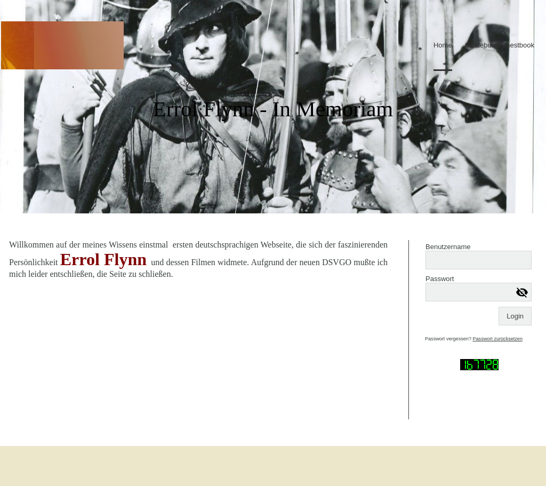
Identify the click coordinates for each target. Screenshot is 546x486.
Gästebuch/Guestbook (499, 45)
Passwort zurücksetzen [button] (497, 338)
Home (442, 45)
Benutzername (448, 247)
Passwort (439, 279)
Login (515, 316)
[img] (62, 45)
